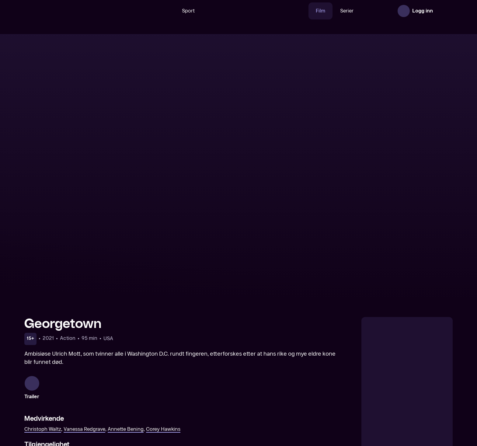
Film (301, 11)
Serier (328, 11)
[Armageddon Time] (293, 401)
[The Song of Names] (184, 401)
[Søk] (146, 10)
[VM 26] (236, 10)
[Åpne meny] (444, 10)
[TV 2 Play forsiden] (70, 11)
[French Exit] (402, 401)
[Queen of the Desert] (75, 401)
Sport (169, 11)
